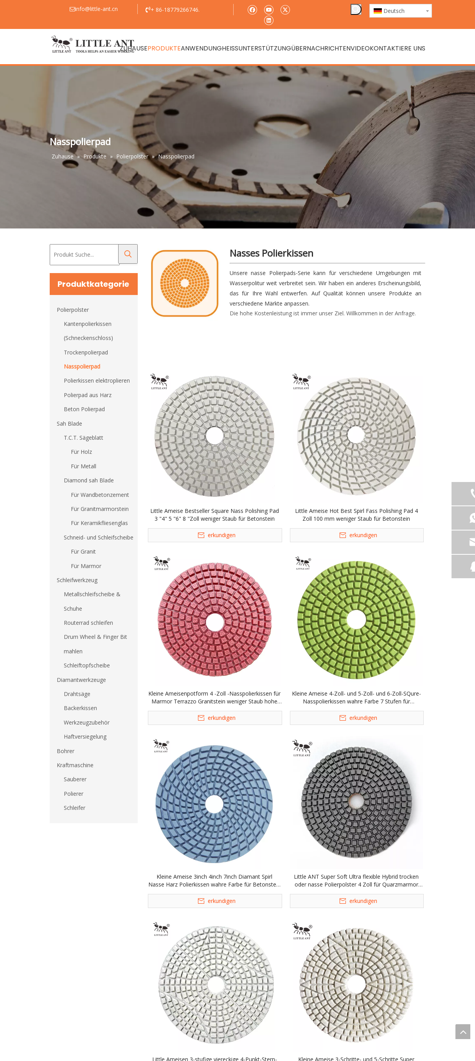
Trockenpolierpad (86, 352)
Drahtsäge (77, 694)
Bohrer (65, 751)
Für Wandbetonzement (100, 494)
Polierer (73, 793)
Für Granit (83, 551)
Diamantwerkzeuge (81, 679)
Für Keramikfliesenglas (99, 523)
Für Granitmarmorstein (100, 509)
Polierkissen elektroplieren (97, 380)
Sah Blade (69, 423)
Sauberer (75, 779)
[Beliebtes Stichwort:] (356, 9)
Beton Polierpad (84, 409)
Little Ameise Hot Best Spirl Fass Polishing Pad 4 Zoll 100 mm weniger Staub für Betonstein (356, 514)
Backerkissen (80, 708)
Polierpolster (73, 309)
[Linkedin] (268, 19)
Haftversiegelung (85, 736)
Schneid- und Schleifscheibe (98, 537)
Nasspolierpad (82, 366)
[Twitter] (285, 9)
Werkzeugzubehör (87, 722)
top (462, 1031)
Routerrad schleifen (88, 622)
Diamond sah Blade (89, 480)
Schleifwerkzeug (77, 580)
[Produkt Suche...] (85, 254)
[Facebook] (252, 9)
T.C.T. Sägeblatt (83, 437)
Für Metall (83, 466)
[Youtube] (268, 9)
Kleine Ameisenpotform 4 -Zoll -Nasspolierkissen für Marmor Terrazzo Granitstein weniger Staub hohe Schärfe (214, 697)
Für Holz (81, 451)
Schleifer (74, 807)
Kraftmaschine (75, 765)
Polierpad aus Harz (88, 395)
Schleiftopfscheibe (87, 665)
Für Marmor (86, 566)
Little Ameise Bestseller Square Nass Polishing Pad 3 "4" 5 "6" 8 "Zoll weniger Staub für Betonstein (214, 514)
